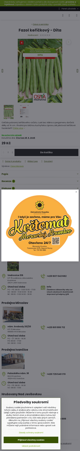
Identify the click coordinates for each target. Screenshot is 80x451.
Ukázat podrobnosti (31, 446)
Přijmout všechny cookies (31, 440)
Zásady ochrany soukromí (31, 432)
